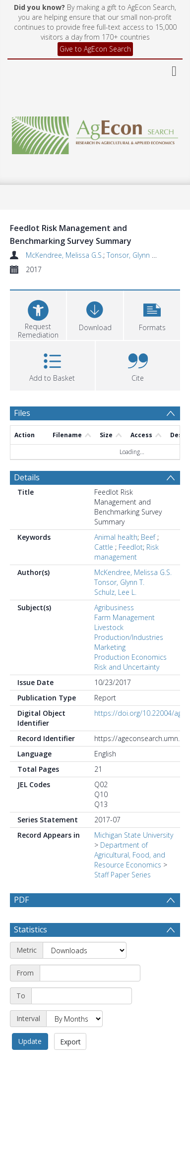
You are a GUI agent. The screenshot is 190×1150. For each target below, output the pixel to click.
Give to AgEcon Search (95, 49)
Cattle (104, 547)
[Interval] (74, 1042)
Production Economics (130, 657)
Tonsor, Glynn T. (132, 255)
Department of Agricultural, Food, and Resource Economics (129, 854)
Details (27, 477)
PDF (21, 899)
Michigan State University (133, 835)
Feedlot (131, 547)
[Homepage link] (95, 132)
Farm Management (124, 617)
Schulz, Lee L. (115, 592)
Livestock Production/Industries (128, 632)
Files (22, 412)
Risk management (126, 552)
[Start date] (90, 996)
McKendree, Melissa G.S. (64, 255)
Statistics (30, 953)
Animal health (115, 537)
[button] (152, 314)
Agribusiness (114, 607)
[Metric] (85, 974)
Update (30, 1065)
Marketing (110, 647)
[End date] (81, 1019)
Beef (149, 537)
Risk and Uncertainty (126, 667)
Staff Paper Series (122, 874)
